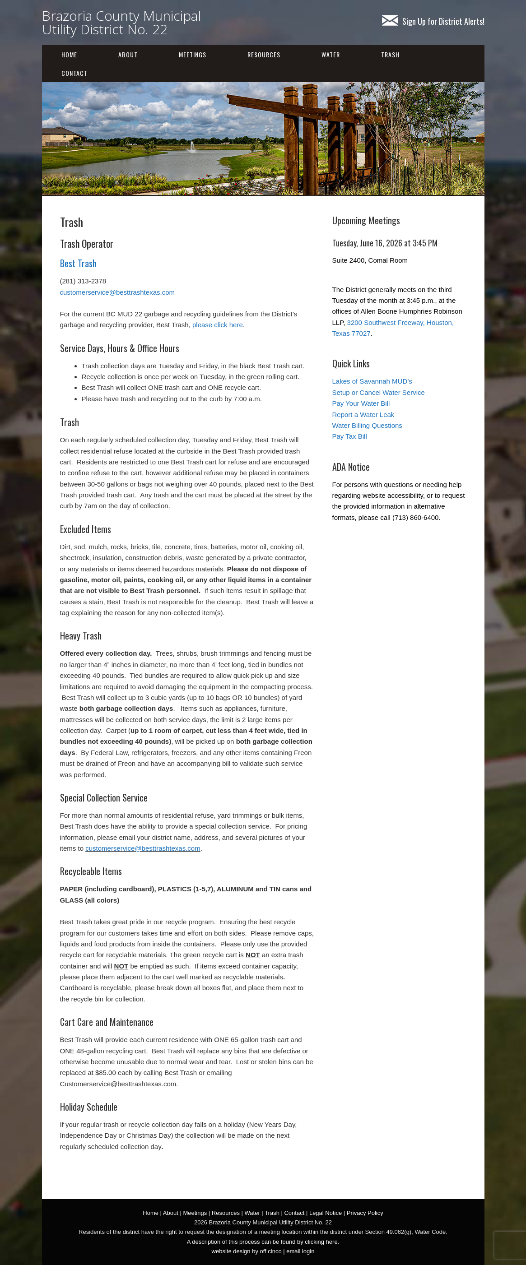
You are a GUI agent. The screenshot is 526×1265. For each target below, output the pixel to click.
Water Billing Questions (367, 425)
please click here (217, 325)
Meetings (192, 54)
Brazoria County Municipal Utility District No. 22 (121, 22)
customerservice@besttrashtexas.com (117, 292)
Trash (390, 54)
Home (69, 54)
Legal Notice (325, 1212)
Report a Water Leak (363, 414)
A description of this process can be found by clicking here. (263, 1241)
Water (330, 54)
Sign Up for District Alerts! (433, 21)
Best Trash (78, 263)
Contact (74, 73)
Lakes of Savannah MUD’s (372, 381)
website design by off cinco (247, 1251)
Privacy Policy (365, 1212)
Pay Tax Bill (349, 436)
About (128, 54)
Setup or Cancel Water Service (378, 392)
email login (300, 1251)
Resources (263, 54)
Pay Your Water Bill (361, 403)
